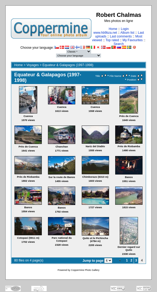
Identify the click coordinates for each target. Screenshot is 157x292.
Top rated (112, 40)
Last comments (121, 36)
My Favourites (132, 40)
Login (125, 29)
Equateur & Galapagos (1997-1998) (67, 65)
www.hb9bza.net (105, 33)
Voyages (33, 65)
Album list (127, 33)
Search (119, 44)
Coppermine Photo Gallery (85, 270)
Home (113, 29)
